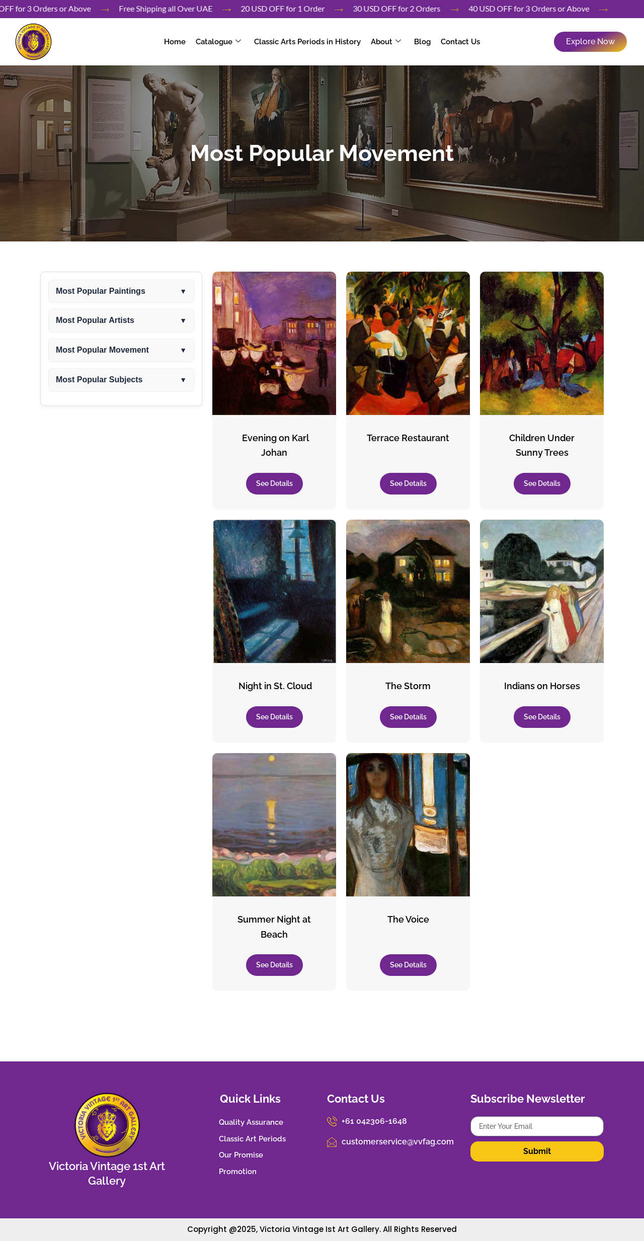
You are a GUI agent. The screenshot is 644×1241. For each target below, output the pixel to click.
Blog (422, 41)
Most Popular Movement (322, 153)
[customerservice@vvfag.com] (332, 1142)
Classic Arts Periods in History (307, 41)
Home (175, 41)
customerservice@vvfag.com (398, 1141)
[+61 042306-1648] (332, 1121)
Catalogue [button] (218, 41)
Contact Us (460, 41)
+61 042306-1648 (374, 1121)
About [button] (386, 41)
